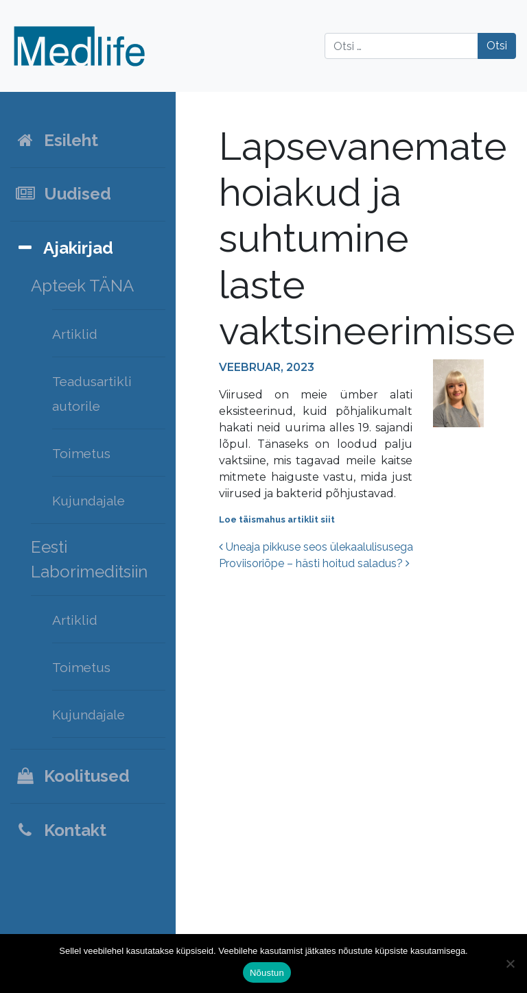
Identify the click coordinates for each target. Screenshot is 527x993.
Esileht (56, 140)
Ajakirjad (63, 248)
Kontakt (60, 830)
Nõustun (267, 973)
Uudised (62, 194)
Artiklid (74, 334)
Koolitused (72, 776)
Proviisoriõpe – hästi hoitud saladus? (314, 563)
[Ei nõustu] (510, 963)
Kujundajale (88, 500)
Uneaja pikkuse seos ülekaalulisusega (316, 546)
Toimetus (81, 453)
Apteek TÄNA (82, 286)
